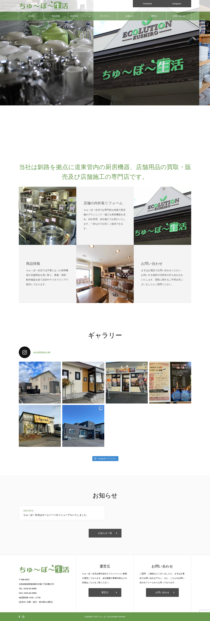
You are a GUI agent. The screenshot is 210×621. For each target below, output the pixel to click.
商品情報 (56, 16)
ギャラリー (105, 16)
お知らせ (130, 16)
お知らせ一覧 (105, 533)
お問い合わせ (179, 16)
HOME (31, 16)
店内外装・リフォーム (80, 16)
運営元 (154, 16)
